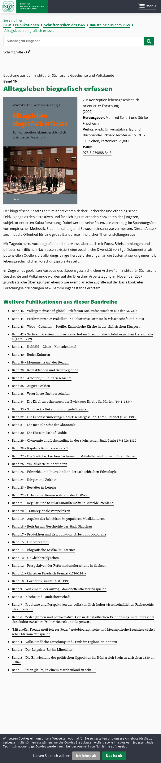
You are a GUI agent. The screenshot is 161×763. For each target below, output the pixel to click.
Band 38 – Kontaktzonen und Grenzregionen (45, 370)
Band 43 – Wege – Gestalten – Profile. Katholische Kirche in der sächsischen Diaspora (76, 327)
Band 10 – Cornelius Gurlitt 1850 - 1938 (40, 581)
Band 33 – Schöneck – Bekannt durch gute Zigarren (50, 409)
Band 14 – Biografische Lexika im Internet (43, 550)
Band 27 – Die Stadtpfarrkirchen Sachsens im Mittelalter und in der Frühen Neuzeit (74, 456)
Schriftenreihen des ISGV (64, 25)
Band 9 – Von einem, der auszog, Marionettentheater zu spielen (59, 589)
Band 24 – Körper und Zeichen (34, 480)
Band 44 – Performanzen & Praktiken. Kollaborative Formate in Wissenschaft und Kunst (78, 319)
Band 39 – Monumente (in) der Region (40, 362)
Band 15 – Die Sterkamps (30, 542)
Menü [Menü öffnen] (151, 6)
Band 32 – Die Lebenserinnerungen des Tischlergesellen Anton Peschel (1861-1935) (74, 417)
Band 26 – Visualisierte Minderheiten (39, 464)
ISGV (7, 25)
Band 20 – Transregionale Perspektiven (41, 511)
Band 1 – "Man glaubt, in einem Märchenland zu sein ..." (54, 670)
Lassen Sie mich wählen (51, 755)
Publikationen (27, 25)
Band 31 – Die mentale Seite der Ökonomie (43, 425)
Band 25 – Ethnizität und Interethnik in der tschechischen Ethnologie (64, 472)
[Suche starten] (149, 41)
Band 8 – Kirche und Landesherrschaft (41, 597)
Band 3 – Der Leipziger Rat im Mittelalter (42, 650)
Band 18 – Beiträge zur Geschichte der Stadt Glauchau (52, 526)
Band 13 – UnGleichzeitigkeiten (35, 558)
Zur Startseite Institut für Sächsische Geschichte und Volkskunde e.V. (24, 6)
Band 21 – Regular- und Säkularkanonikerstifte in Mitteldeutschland (63, 503)
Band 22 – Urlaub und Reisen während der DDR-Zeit (51, 495)
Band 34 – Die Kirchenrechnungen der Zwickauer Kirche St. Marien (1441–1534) (72, 402)
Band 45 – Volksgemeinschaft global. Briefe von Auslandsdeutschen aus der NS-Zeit (74, 311)
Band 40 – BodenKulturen (31, 355)
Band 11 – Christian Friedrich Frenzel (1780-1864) (49, 573)
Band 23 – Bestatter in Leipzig (34, 487)
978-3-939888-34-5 (97, 152)
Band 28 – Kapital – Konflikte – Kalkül (40, 448)
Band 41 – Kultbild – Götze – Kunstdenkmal (44, 347)
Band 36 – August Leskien (31, 386)
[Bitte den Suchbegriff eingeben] (77, 41)
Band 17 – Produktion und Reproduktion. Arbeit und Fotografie (59, 534)
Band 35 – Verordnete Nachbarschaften (41, 394)
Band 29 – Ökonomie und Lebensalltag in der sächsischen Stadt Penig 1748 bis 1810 (74, 440)
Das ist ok (114, 755)
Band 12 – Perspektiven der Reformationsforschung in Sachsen (59, 566)
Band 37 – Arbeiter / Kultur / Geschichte (41, 378)
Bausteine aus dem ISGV (110, 25)
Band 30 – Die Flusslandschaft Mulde (39, 433)
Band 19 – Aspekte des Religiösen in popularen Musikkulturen (58, 519)
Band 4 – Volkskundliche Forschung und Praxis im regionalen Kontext (64, 642)
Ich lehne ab (86, 755)
